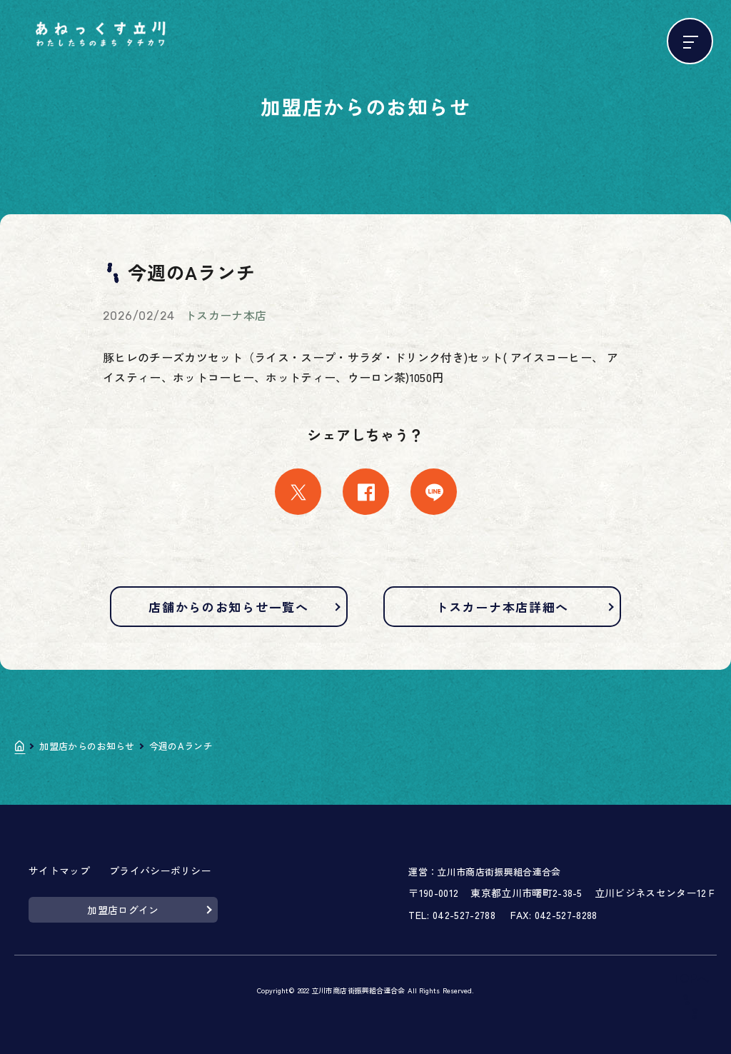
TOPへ (691, 979)
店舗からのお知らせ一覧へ (228, 607)
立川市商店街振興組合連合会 (498, 871)
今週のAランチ (181, 746)
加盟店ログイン (122, 910)
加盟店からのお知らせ (86, 746)
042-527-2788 (464, 915)
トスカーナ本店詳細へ (502, 607)
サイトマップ (59, 870)
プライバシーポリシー (160, 870)
